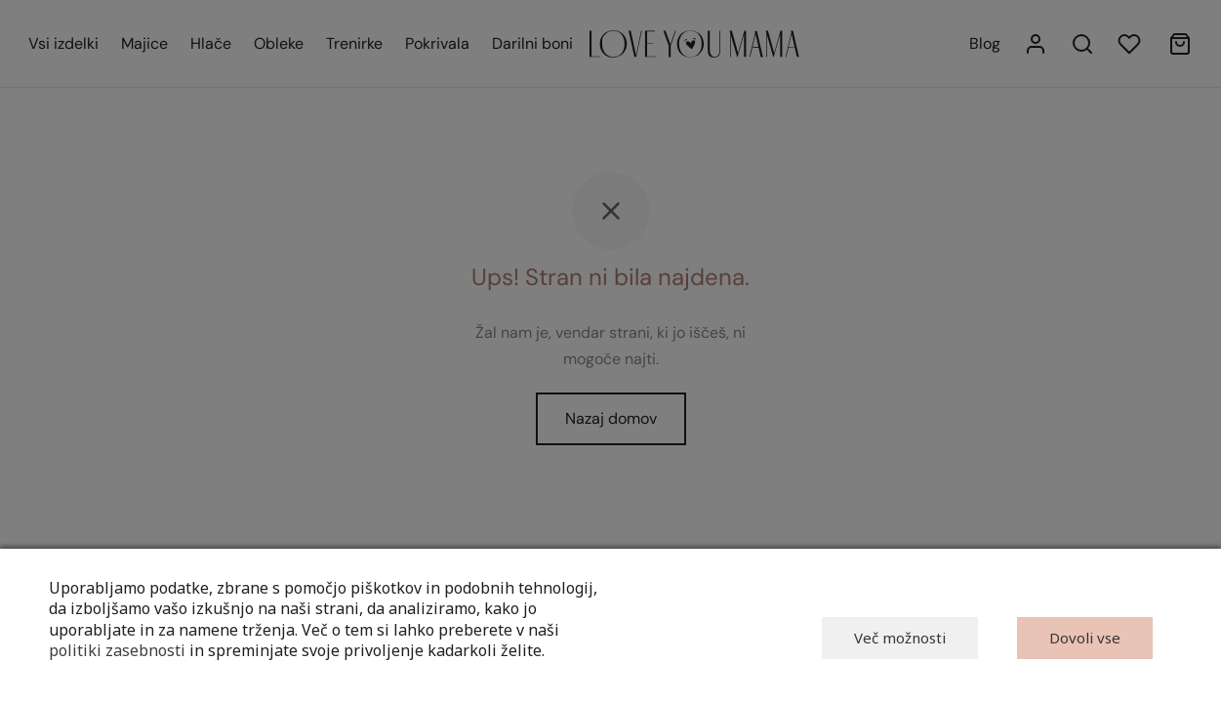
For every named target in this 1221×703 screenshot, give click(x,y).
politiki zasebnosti (117, 650)
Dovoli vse (1084, 637)
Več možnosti (900, 637)
